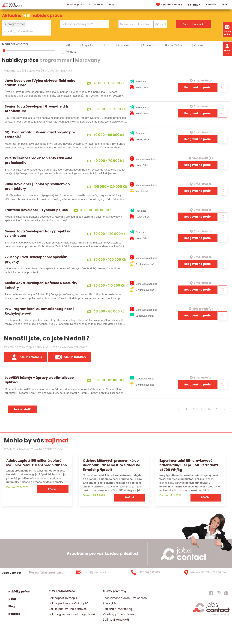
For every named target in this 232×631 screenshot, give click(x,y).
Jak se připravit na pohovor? (68, 609)
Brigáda (87, 45)
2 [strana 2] (186, 409)
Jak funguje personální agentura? (72, 614)
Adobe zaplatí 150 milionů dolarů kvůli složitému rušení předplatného (36, 462)
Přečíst (53, 489)
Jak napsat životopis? (63, 598)
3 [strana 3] (194, 409)
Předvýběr (110, 603)
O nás (224, 4)
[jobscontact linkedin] (226, 593)
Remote (71, 52)
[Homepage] (12, 5)
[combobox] (26, 27)
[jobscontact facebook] (211, 593)
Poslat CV (227, 49)
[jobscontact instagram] (218, 593)
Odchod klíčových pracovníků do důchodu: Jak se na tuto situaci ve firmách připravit (111, 465)
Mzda (6, 44)
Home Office (173, 45)
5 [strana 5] (209, 409)
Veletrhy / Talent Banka (119, 614)
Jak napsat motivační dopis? (69, 603)
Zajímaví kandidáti (116, 620)
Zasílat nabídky (227, 30)
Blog (111, 4)
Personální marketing (117, 609)
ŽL (105, 45)
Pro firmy (194, 4)
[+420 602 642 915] (150, 572)
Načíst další (22, 409)
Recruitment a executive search (125, 598)
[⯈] (224, 409)
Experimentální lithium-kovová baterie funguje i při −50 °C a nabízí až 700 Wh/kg (188, 465)
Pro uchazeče (96, 4)
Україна (198, 45)
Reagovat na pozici (197, 87)
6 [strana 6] (216, 409)
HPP (68, 45)
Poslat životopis (25, 357)
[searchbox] (25, 32)
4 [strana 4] (201, 409)
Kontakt (211, 4)
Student (148, 45)
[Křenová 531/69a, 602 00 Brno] (204, 572)
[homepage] (211, 615)
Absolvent (124, 45)
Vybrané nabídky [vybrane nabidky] (168, 5)
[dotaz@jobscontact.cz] (96, 572)
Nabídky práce (75, 4)
